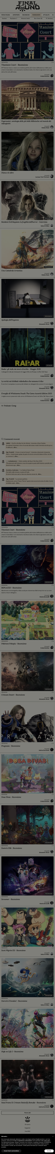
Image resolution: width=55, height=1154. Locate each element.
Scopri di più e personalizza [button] (11, 1150)
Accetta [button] (49, 1150)
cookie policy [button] (47, 1140)
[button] (53, 1136)
